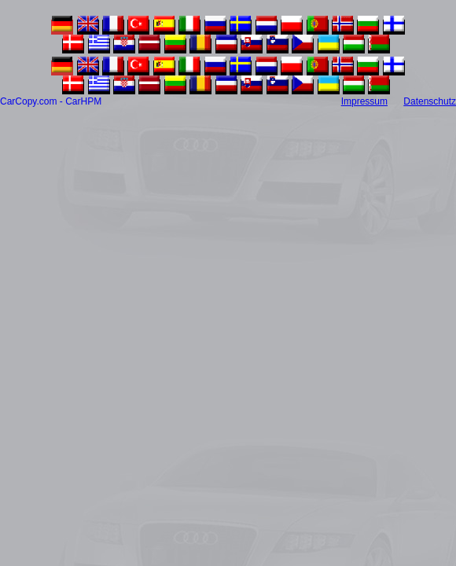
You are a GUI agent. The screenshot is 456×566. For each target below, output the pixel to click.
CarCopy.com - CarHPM (50, 101)
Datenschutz (429, 101)
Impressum (364, 101)
